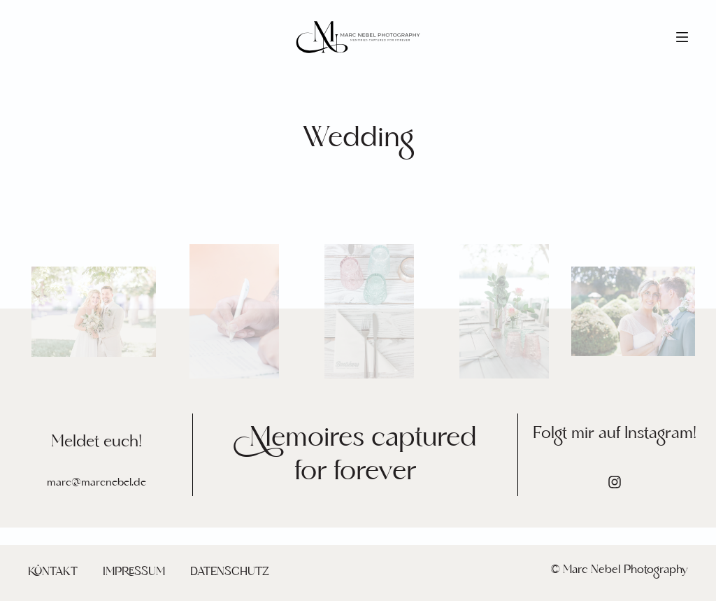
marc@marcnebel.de (96, 482)
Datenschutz (229, 571)
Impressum (134, 571)
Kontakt (53, 571)
